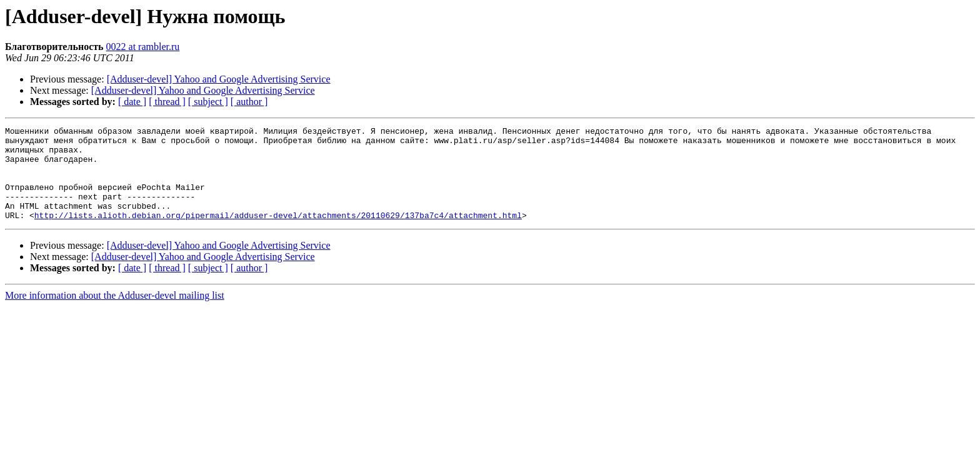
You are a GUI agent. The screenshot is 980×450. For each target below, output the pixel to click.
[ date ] (132, 101)
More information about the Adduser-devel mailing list (114, 314)
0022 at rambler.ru (143, 46)
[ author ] (249, 101)
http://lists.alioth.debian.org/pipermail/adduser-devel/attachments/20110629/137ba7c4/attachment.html (278, 233)
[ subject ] (208, 101)
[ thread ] (167, 101)
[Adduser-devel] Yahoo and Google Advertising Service (219, 79)
